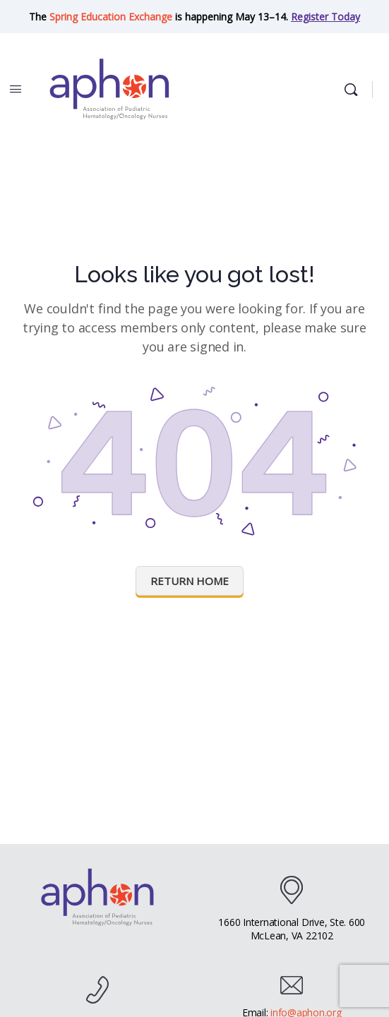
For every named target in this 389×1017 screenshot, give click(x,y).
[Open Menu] (15, 88)
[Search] (354, 89)
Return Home (189, 581)
